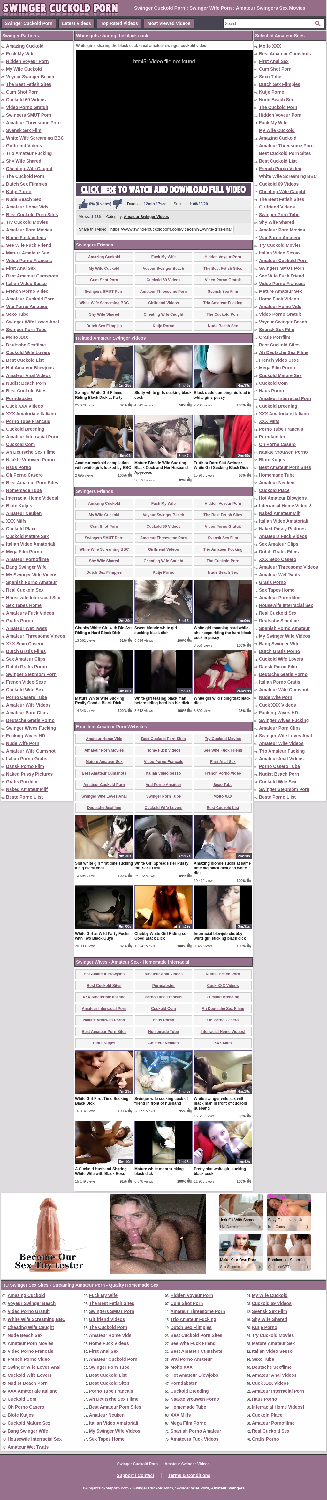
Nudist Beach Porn (26, 383)
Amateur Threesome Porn (33, 122)
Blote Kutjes (19, 505)
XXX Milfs (16, 521)
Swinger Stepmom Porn (31, 674)
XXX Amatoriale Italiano (31, 413)
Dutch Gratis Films (26, 651)
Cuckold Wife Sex (24, 689)
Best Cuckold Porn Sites (32, 214)
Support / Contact (135, 1475)
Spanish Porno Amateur (31, 582)
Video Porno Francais (29, 260)
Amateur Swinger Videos (146, 217)
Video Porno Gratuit (27, 107)
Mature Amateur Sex (27, 252)
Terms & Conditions (189, 1475)
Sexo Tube (17, 314)
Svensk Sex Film (24, 130)
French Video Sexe (26, 682)
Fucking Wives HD (25, 735)
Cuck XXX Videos (24, 406)
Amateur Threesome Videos (35, 636)
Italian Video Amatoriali (30, 544)
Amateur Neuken (24, 513)
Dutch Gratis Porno (26, 666)
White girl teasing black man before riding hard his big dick (161, 700)
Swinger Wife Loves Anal (32, 321)
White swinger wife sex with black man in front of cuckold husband (220, 1103)
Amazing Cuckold (24, 46)
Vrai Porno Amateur (27, 306)
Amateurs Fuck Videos (30, 613)
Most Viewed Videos (169, 23)
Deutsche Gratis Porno (30, 720)
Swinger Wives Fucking (31, 728)
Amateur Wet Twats (26, 628)
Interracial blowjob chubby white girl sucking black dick (220, 936)
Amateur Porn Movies (29, 229)
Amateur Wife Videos (28, 705)
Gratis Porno (19, 620)
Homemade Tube (24, 490)
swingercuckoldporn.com (105, 1488)
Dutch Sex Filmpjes (26, 183)
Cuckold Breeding (25, 429)
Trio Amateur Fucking (29, 153)
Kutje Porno (18, 191)
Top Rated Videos (119, 23)
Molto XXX (17, 337)
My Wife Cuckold (24, 69)
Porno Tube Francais (28, 421)
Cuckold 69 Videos (26, 99)
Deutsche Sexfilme (26, 344)
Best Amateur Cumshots (32, 275)
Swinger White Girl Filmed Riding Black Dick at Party (99, 395)
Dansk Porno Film (25, 766)
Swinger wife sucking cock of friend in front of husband (161, 1101)
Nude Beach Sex (23, 199)
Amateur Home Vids (27, 206)
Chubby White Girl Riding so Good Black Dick (160, 936)
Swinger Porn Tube (26, 329)
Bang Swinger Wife (26, 567)
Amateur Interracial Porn (32, 436)
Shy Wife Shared (23, 160)
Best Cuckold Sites (26, 390)
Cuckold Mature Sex (27, 536)
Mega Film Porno (24, 551)
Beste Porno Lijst (24, 796)
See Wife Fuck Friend (28, 245)
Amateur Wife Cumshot (31, 751)
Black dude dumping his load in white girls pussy (223, 395)
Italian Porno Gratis (26, 758)
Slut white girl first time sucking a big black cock (104, 865)
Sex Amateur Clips (25, 659)
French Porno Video (27, 291)
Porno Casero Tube (26, 697)
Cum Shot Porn (22, 92)
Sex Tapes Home (24, 605)
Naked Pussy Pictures (29, 774)
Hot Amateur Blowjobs (30, 367)
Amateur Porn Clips (27, 712)
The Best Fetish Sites (28, 84)
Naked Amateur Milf (27, 789)
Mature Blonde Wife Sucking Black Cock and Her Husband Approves (161, 468)
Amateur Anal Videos (28, 375)
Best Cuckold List (25, 360)
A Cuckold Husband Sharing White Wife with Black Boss (101, 1171)
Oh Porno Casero (24, 475)
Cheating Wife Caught (29, 168)
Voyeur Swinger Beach (30, 76)
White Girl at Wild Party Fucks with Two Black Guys (102, 936)
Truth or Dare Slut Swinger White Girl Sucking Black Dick (221, 465)
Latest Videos (76, 23)
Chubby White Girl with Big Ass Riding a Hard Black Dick (104, 630)
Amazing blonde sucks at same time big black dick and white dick (222, 868)
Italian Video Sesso (26, 283)
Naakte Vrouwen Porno (30, 459)
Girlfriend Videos (24, 145)
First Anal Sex (21, 268)
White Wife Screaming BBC (35, 137)
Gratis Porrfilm (21, 781)
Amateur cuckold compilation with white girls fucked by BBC (103, 465)
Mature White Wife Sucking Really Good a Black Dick (99, 700)
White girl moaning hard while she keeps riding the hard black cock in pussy (222, 633)
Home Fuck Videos (26, 237)
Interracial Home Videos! (32, 498)
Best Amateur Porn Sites (32, 482)
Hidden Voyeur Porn (27, 61)
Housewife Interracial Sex (33, 597)
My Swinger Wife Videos (31, 574)
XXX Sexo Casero (24, 643)
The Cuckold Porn (25, 176)
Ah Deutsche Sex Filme (31, 452)
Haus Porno (18, 467)
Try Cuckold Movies (27, 222)
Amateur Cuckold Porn (30, 298)
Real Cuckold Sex (25, 590)
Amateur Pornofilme (27, 559)
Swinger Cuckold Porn (28, 23)
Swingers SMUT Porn (28, 114)
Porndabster (19, 398)
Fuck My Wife (20, 53)
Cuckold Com (20, 444)
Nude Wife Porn (22, 743)
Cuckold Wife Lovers (28, 352)
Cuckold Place (21, 528)
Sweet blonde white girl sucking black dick (155, 630)
